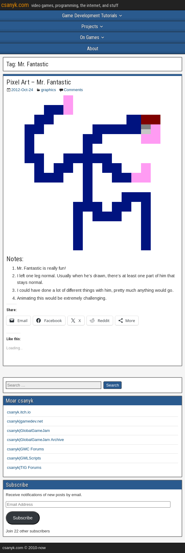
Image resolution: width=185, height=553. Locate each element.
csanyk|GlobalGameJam (28, 430)
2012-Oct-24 (22, 89)
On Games (89, 37)
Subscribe (22, 517)
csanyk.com (15, 4)
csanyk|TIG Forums (24, 467)
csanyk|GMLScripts (24, 458)
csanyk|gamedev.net (25, 421)
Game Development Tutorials (89, 15)
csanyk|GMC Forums (25, 449)
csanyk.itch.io (19, 412)
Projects (89, 26)
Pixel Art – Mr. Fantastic (38, 82)
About (92, 48)
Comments (73, 89)
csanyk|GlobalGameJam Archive (35, 439)
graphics (48, 89)
